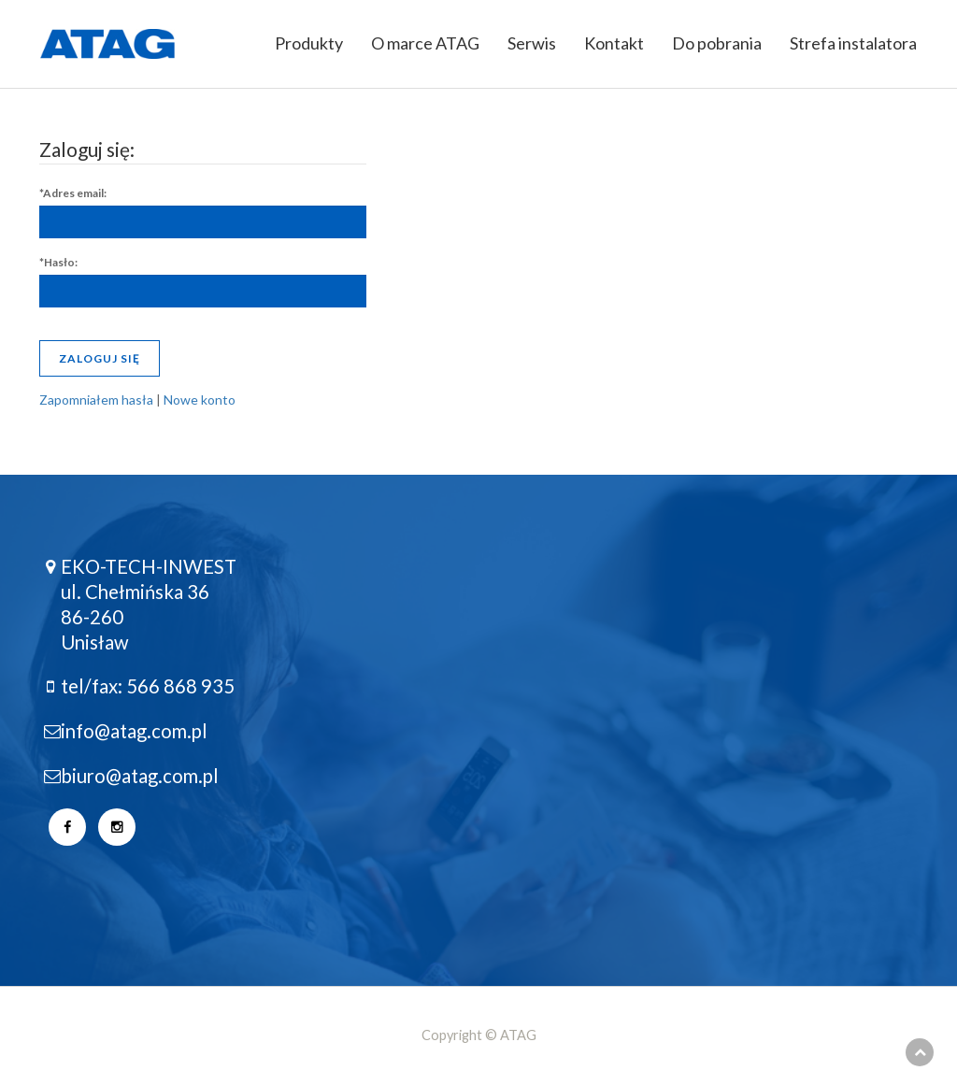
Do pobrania (717, 43)
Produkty (309, 43)
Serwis (531, 43)
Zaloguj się (99, 358)
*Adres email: (73, 193)
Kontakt (614, 43)
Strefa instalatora (853, 43)
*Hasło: (58, 262)
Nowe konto (200, 399)
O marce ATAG (425, 43)
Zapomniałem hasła (96, 399)
